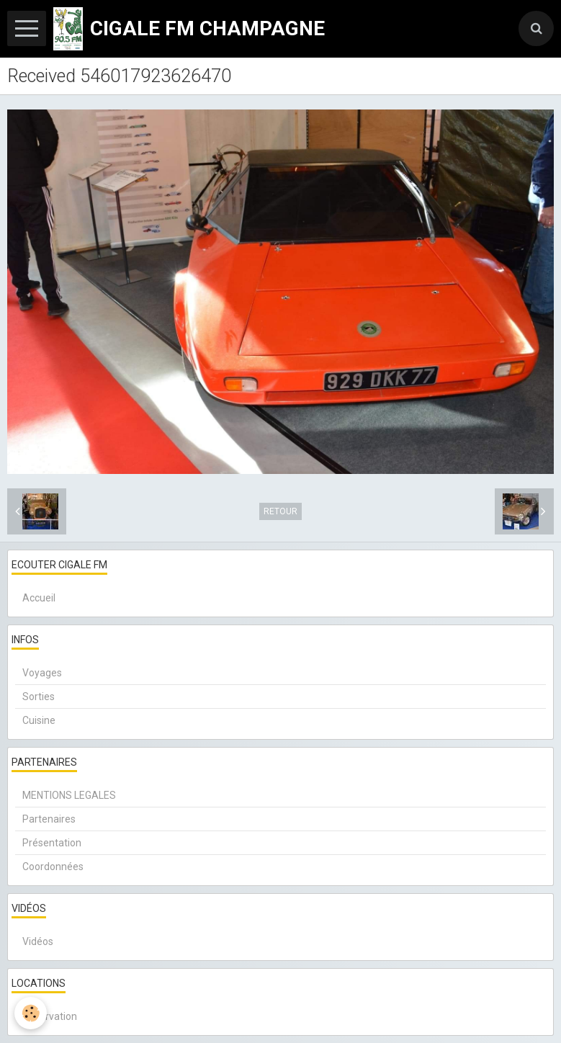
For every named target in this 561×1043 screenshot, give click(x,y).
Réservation (49, 1016)
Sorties (38, 696)
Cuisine (38, 720)
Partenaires (49, 819)
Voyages (42, 673)
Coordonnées (53, 866)
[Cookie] (30, 1013)
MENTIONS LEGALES (69, 795)
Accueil (38, 598)
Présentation (51, 843)
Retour (280, 511)
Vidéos (37, 941)
